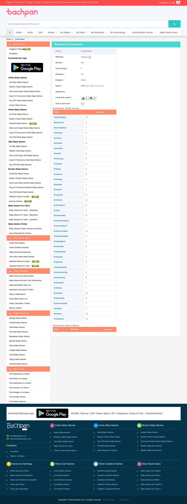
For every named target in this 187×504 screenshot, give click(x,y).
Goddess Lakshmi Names (108, 475)
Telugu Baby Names (17, 359)
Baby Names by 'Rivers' (151, 475)
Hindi (16, 2)
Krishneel (58, 293)
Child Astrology (18, 271)
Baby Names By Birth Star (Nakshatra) (25, 280)
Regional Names (19, 313)
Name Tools (17, 369)
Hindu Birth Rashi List (18, 299)
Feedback (13, 53)
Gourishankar (60, 128)
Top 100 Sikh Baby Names (20, 164)
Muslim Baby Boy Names (151, 446)
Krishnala (58, 257)
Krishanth (58, 195)
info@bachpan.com (10, 436)
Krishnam (58, 262)
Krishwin (58, 308)
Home (9, 39)
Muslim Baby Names (149, 432)
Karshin (57, 153)
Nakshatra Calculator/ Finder (21, 289)
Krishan (57, 169)
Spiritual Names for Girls (24, 266)
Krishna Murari (60, 226)
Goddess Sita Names (106, 480)
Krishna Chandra (61, 221)
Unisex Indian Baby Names (65, 450)
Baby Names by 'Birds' (150, 480)
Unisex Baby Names (17, 105)
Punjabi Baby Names (18, 350)
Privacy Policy (109, 500)
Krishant (58, 189)
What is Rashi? (15, 308)
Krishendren (59, 205)
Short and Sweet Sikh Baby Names (24, 155)
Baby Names (17, 44)
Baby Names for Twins (63, 446)
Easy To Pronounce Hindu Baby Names (25, 133)
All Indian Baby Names (18, 82)
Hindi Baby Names (17, 327)
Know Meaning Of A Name (20, 233)
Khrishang (58, 159)
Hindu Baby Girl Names (107, 450)
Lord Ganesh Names (62, 471)
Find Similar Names (17, 397)
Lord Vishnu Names (62, 489)
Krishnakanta (60, 252)
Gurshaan (58, 133)
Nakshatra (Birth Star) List (20, 285)
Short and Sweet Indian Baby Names (24, 91)
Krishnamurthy (60, 272)
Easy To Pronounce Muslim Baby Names (26, 187)
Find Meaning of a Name (19, 374)
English (9, 2)
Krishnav (58, 288)
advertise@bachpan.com (10, 438)
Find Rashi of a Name (18, 378)
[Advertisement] (94, 12)
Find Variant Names (17, 401)
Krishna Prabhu (61, 231)
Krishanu (58, 200)
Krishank (58, 184)
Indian (19, 32)
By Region (65, 32)
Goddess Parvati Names (107, 484)
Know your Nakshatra (19, 489)
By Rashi (80, 32)
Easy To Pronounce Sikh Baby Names (25, 160)
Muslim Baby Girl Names (151, 450)
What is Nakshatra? (17, 294)
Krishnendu (59, 298)
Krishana (58, 174)
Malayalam (71, 2)
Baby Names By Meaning (20, 252)
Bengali (37, 2)
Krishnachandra (61, 236)
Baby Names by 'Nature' (151, 471)
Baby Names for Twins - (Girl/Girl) (23, 219)
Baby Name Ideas (168, 32)
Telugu (29, 2)
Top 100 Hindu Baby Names (21, 137)
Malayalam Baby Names (19, 336)
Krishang (58, 179)
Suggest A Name (19, 49)
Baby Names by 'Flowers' (151, 484)
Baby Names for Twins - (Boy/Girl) (23, 215)
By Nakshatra (97, 32)
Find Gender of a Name (19, 388)
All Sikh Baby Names (18, 146)
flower (85, 57)
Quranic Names (20, 201)
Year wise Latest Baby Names (21, 256)
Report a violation (17, 456)
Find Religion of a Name (19, 392)
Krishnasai (59, 283)
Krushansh (59, 319)
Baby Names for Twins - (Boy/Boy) (23, 210)
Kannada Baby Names (18, 332)
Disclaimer (124, 500)
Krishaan (58, 164)
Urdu (96, 2)
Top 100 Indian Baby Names (21, 100)
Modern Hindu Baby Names (20, 119)
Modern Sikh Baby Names (20, 151)
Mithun (84, 86)
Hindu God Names (17, 243)
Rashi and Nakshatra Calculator (23, 480)
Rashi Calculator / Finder (19, 303)
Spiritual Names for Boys (24, 261)
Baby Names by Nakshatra (21, 475)
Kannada (81, 2)
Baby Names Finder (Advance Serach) (25, 228)
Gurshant (58, 143)
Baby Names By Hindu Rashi (21, 276)
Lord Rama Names (62, 484)
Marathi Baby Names (18, 341)
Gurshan (58, 138)
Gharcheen (59, 122)
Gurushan (58, 148)
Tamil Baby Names (17, 355)
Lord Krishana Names (63, 480)
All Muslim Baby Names (19, 174)
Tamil (23, 2)
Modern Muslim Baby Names (21, 178)
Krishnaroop (59, 277)
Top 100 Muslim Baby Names (21, 192)
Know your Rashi (17, 484)
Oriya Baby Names (17, 345)
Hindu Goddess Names (19, 247)
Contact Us (167, 2)
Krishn (57, 210)
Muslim (51, 32)
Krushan (58, 314)
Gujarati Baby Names (18, 322)
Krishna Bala (59, 215)
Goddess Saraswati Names (108, 489)
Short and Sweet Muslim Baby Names (25, 183)
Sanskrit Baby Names (23, 123)
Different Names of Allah (24, 196)
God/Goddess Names (142, 32)
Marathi (54, 2)
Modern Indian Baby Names (21, 87)
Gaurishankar (60, 117)
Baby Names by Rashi (19, 471)
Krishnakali (19, 39)
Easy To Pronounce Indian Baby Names (26, 96)
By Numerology (117, 32)
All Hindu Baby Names (18, 114)
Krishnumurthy (60, 303)
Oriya (89, 2)
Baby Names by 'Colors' (151, 489)
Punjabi (62, 2)
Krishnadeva (59, 241)
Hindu (30, 32)
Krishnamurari (60, 267)
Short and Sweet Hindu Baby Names (24, 128)
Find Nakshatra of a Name (20, 383)
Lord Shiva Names (61, 475)
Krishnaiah (59, 246)
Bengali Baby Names (18, 318)
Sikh (40, 32)
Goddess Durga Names (107, 471)
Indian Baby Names (62, 432)
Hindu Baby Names (105, 432)
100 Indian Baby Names (64, 441)
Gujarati (46, 2)
